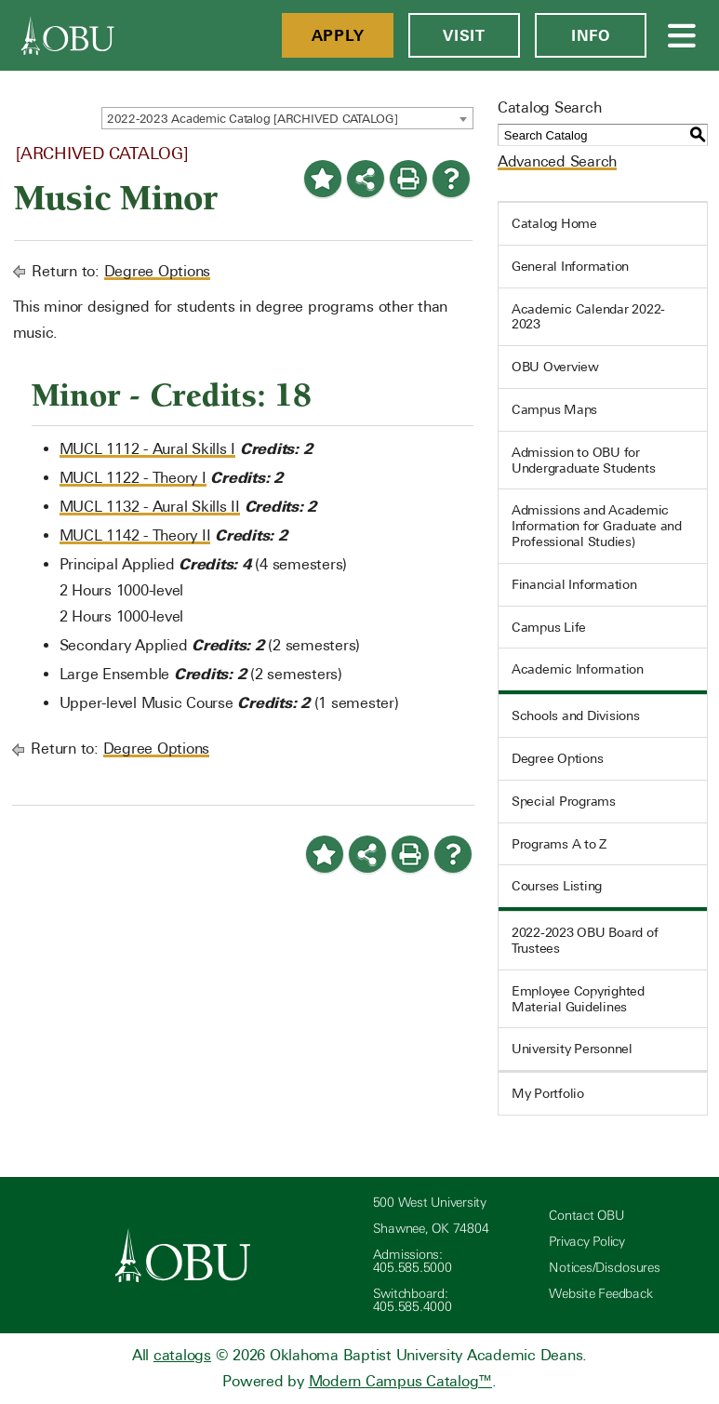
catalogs (182, 1355)
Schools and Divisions (576, 715)
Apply (338, 35)
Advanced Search (557, 161)
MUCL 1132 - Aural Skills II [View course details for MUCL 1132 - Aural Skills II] (150, 506)
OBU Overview (555, 366)
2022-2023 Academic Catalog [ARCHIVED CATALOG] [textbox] (252, 119)
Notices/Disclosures (604, 1268)
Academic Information (578, 669)
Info (590, 35)
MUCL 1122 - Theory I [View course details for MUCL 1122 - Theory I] (133, 478)
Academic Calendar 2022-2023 (588, 316)
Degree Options (157, 271)
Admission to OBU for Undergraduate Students (584, 460)
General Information (570, 266)
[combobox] (287, 118)
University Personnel (572, 1048)
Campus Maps (554, 409)
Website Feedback (600, 1294)
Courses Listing (557, 885)
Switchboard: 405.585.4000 (412, 1300)
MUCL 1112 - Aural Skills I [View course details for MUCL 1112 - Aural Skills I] (148, 449)
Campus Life (549, 627)
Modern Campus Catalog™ (401, 1381)
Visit (464, 35)
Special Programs (564, 801)
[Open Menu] (682, 35)
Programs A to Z (559, 843)
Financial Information (574, 584)
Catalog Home (554, 223)
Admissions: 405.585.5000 (412, 1261)
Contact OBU (586, 1215)
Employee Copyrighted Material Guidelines (578, 998)
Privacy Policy (587, 1242)
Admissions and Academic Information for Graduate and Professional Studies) (597, 525)
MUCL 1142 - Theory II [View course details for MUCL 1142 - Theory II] (135, 535)
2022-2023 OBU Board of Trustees (585, 940)
